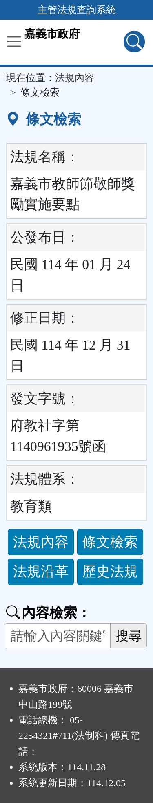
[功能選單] (14, 41)
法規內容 (74, 77)
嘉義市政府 (52, 34)
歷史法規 (110, 571)
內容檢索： (48, 612)
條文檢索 (110, 542)
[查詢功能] (134, 41)
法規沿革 (41, 571)
